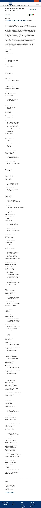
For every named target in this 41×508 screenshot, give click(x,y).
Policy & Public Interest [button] (23, 5)
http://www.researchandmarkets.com (9, 492)
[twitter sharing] (29, 15)
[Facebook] (3, 506)
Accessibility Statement (23, 506)
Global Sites (22, 507)
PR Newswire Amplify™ (32, 504)
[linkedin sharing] (30, 15)
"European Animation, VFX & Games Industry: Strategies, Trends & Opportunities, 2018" (16, 20)
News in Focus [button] (4, 5)
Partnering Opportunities (23, 505)
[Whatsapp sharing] (32, 15)
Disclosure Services (14, 505)
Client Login (33, 0)
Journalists (11, 0)
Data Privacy (31, 507)
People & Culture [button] (28, 5)
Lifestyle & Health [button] (18, 5)
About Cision (22, 504)
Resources (4, 0)
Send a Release (36, 0)
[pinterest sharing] (33, 15)
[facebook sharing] (28, 15)
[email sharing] (35, 15)
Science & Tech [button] (13, 5)
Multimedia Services (14, 504)
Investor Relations (7, 0)
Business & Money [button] (9, 5)
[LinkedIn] (4, 506)
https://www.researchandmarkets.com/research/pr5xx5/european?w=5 (23, 478)
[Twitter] (2, 506)
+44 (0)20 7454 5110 (29, 0)
